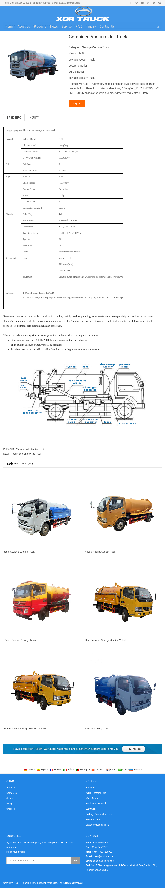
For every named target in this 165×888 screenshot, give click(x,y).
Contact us (107, 26)
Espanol (43, 769)
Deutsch (30, 769)
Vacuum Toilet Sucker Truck (30, 449)
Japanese (98, 769)
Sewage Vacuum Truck (95, 47)
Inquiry (91, 26)
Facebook (131, 3)
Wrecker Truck (93, 819)
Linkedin (148, 3)
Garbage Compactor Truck (99, 814)
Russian (135, 769)
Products (40, 26)
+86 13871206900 (41, 3)
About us (23, 26)
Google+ (142, 3)
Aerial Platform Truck (96, 793)
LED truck (90, 809)
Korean (112, 769)
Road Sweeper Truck (96, 803)
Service (67, 26)
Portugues (83, 769)
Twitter (136, 3)
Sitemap (10, 809)
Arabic (123, 769)
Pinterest (153, 3)
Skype (159, 3)
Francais (56, 769)
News (54, 26)
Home (9, 26)
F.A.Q (79, 26)
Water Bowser (93, 798)
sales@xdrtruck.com (69, 3)
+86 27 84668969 (16, 3)
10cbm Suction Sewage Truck (26, 453)
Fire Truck (91, 787)
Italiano (69, 769)
